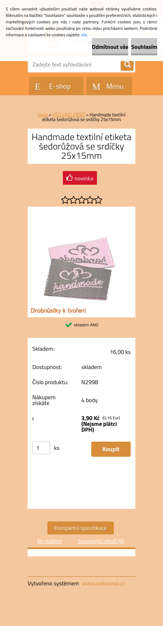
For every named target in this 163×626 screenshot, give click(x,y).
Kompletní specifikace (81, 528)
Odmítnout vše (110, 46)
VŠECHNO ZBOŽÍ (68, 114)
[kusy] (41, 448)
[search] (127, 65)
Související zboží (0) (101, 541)
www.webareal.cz (103, 583)
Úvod (42, 114)
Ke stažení (49, 541)
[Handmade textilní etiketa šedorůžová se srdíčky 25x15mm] (81, 209)
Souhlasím (144, 46)
